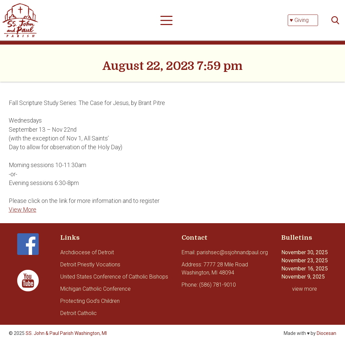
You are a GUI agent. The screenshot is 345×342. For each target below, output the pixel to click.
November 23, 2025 (304, 260)
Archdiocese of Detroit (87, 252)
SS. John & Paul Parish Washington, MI (66, 333)
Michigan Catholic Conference (95, 289)
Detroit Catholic (78, 313)
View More (22, 209)
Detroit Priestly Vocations (90, 264)
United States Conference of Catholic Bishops (114, 276)
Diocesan (326, 333)
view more (304, 289)
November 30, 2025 (304, 252)
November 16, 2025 (304, 268)
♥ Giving (299, 20)
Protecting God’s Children (90, 301)
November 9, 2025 (303, 276)
